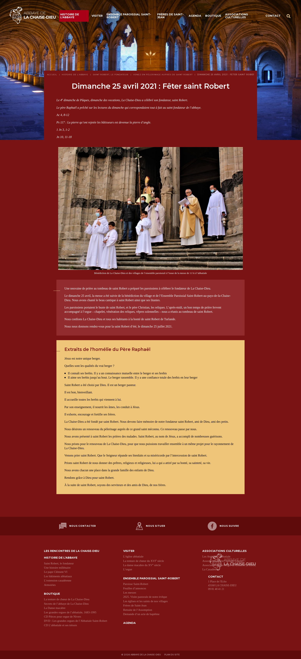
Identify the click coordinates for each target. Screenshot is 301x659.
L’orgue (127, 569)
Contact (273, 15)
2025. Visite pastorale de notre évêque (145, 596)
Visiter (97, 15)
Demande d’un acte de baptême (141, 614)
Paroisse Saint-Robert (135, 583)
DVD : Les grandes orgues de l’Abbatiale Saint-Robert (75, 620)
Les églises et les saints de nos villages (145, 601)
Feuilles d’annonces (134, 588)
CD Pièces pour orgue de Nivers (62, 616)
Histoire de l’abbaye (69, 16)
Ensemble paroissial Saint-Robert (129, 16)
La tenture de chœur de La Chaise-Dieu (66, 599)
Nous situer (150, 526)
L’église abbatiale (133, 556)
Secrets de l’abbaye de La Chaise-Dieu (66, 603)
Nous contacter (77, 526)
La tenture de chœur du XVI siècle (143, 560)
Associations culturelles (236, 16)
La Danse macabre (54, 607)
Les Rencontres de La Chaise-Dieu (71, 551)
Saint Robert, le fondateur (59, 563)
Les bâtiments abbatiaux (58, 576)
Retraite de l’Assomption (137, 609)
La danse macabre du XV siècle (142, 565)
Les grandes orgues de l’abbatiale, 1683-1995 (70, 612)
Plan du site (172, 654)
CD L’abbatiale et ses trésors (60, 625)
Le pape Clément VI (55, 571)
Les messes (129, 592)
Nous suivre (223, 526)
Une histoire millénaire (57, 567)
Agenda (195, 15)
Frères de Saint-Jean (170, 16)
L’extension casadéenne (57, 580)
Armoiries (50, 584)
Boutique (213, 15)
